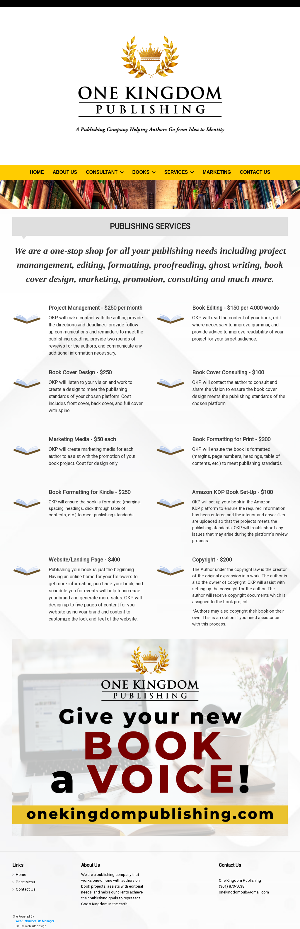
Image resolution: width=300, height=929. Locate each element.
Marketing (217, 172)
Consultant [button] (104, 172)
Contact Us (255, 172)
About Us (65, 172)
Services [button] (179, 172)
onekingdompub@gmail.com (244, 892)
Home (37, 172)
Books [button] (144, 172)
